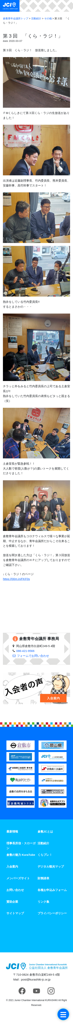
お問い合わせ (15, 890)
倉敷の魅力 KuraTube (20, 854)
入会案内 (12, 866)
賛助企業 (12, 901)
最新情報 (12, 831)
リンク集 (43, 901)
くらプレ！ (45, 854)
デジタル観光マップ (51, 866)
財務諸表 (43, 878)
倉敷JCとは (45, 831)
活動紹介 (43, 843)
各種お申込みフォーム (52, 890)
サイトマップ (15, 913)
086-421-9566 (25, 651)
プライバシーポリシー (52, 913)
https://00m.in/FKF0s (16, 579)
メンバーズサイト (18, 878)
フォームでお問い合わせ (33, 655)
